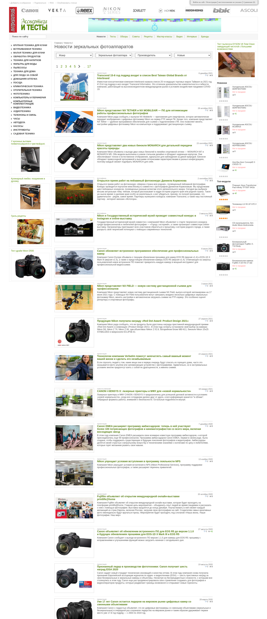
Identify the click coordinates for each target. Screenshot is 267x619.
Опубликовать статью (67, 3)
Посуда (17, 82)
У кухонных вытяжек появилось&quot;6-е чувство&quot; (28, 142)
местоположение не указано (230, 2)
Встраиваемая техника (27, 49)
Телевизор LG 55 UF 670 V (244, 204)
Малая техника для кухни (29, 53)
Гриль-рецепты (18, 216)
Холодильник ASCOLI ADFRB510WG (242, 144)
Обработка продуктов (27, 56)
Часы (16, 119)
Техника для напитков (27, 60)
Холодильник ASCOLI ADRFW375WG (242, 107)
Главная (58, 43)
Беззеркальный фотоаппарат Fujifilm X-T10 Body (242, 244)
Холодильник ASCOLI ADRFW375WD (242, 88)
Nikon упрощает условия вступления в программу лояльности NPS (138, 461)
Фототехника (21, 94)
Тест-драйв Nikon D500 (22, 251)
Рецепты (148, 36)
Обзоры (124, 36)
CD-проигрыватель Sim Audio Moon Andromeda (242, 224)
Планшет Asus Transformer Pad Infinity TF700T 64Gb (244, 186)
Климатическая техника (28, 86)
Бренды (205, 36)
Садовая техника (24, 133)
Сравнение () (249, 2)
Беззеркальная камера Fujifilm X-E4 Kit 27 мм (242, 262)
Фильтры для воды (25, 64)
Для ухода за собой (25, 75)
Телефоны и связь (24, 115)
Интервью (192, 36)
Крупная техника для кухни (30, 45)
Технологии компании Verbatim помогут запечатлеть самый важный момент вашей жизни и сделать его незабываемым (144, 357)
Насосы (18, 126)
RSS (52, 3)
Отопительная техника (27, 90)
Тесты (113, 36)
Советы (136, 36)
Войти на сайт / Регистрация (205, 2)
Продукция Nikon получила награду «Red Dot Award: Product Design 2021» (143, 320)
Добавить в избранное (20, 3)
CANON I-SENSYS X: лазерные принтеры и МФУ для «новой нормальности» (144, 391)
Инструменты (21, 130)
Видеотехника (22, 107)
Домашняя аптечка (25, 79)
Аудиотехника (22, 111)
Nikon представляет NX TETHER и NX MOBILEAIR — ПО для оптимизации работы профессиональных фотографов (142, 112)
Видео (179, 36)
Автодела (19, 122)
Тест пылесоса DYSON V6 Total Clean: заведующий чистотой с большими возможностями (236, 46)
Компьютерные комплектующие (23, 102)
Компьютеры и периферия (29, 97)
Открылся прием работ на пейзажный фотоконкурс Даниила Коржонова (141, 180)
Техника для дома (24, 71)
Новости (68, 43)
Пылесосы (20, 67)
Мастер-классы (164, 36)
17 (89, 66)
